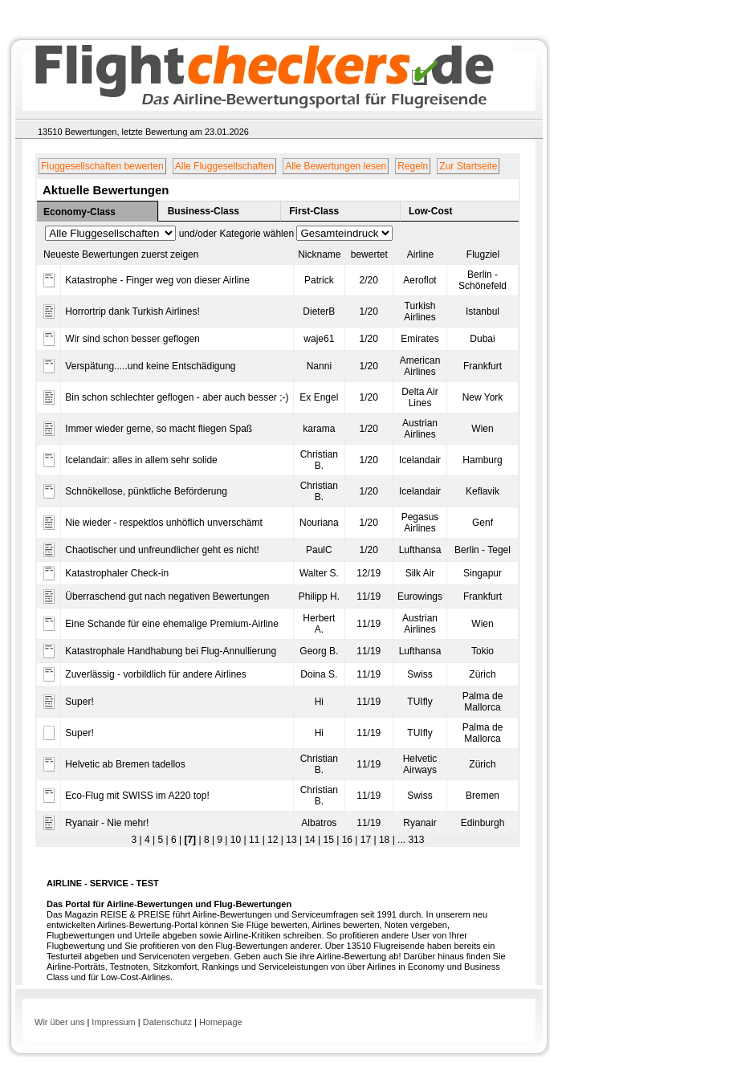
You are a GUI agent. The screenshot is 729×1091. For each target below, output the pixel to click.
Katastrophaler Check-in (117, 573)
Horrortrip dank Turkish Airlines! (132, 311)
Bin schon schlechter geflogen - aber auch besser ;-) (176, 397)
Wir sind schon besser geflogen (132, 338)
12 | (274, 839)
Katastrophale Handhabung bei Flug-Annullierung (170, 651)
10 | (236, 839)
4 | (148, 839)
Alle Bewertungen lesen (335, 166)
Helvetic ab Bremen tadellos (125, 764)
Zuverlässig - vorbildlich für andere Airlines (155, 674)
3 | (137, 839)
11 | (255, 839)
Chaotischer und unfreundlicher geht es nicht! (162, 550)
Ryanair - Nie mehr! (107, 822)
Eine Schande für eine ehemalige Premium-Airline (171, 623)
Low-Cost (431, 211)
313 (414, 839)
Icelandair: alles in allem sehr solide (141, 460)
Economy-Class (79, 212)
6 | (175, 839)
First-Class (314, 211)
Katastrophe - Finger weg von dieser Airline (157, 280)
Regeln (412, 166)
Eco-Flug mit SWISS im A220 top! (137, 795)
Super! (79, 701)
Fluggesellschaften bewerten (102, 166)
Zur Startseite (468, 166)
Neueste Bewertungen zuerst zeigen (120, 254)
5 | (161, 839)
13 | (292, 839)
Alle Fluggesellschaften (224, 166)
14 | (311, 839)
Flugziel (482, 254)
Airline (420, 254)
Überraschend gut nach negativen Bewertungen (167, 596)
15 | (329, 839)
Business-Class (203, 211)
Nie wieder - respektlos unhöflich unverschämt (163, 522)
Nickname (319, 254)
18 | (386, 839)
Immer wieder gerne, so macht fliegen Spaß (158, 428)
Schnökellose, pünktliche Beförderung (145, 491)
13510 (50, 131)
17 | (366, 839)
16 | (348, 839)
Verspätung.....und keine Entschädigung (150, 366)
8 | (208, 839)
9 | (220, 839)
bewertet (369, 254)
